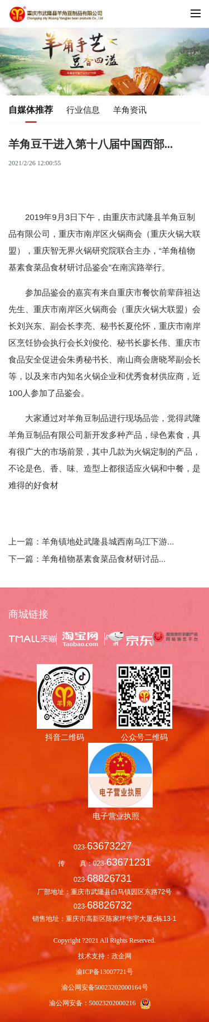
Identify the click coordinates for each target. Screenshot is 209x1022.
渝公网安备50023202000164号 (104, 987)
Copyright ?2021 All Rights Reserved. (105, 940)
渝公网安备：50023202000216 (105, 1003)
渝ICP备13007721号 (104, 972)
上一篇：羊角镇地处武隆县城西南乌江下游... (91, 541)
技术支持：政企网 (105, 956)
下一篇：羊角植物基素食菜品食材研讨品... (87, 558)
